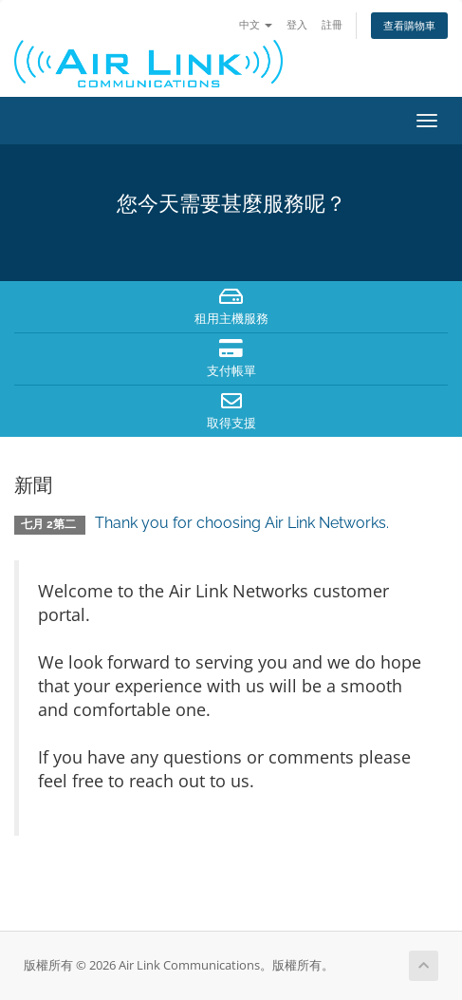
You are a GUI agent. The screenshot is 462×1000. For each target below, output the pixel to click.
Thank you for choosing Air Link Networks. (242, 523)
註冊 (332, 24)
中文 (255, 24)
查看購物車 (409, 25)
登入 (296, 24)
